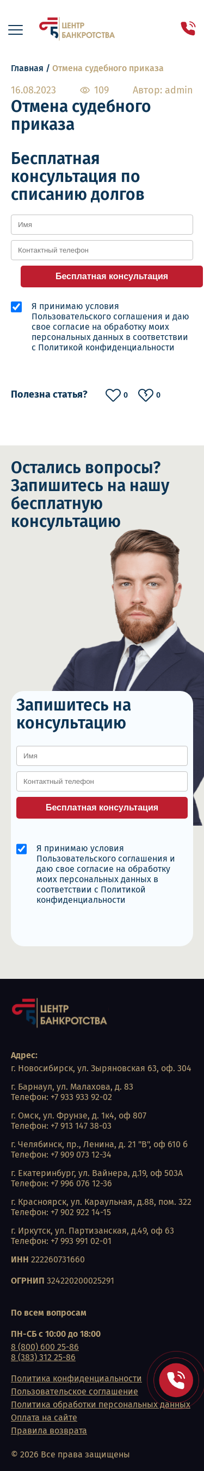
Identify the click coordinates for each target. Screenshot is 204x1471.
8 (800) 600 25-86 (45, 1347)
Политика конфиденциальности (76, 1378)
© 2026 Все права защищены (70, 1454)
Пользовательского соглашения (97, 316)
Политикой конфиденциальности (106, 347)
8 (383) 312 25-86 (43, 1357)
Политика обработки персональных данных (100, 1404)
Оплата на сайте (44, 1417)
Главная (27, 68)
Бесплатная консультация (111, 276)
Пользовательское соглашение (74, 1391)
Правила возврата (49, 1430)
